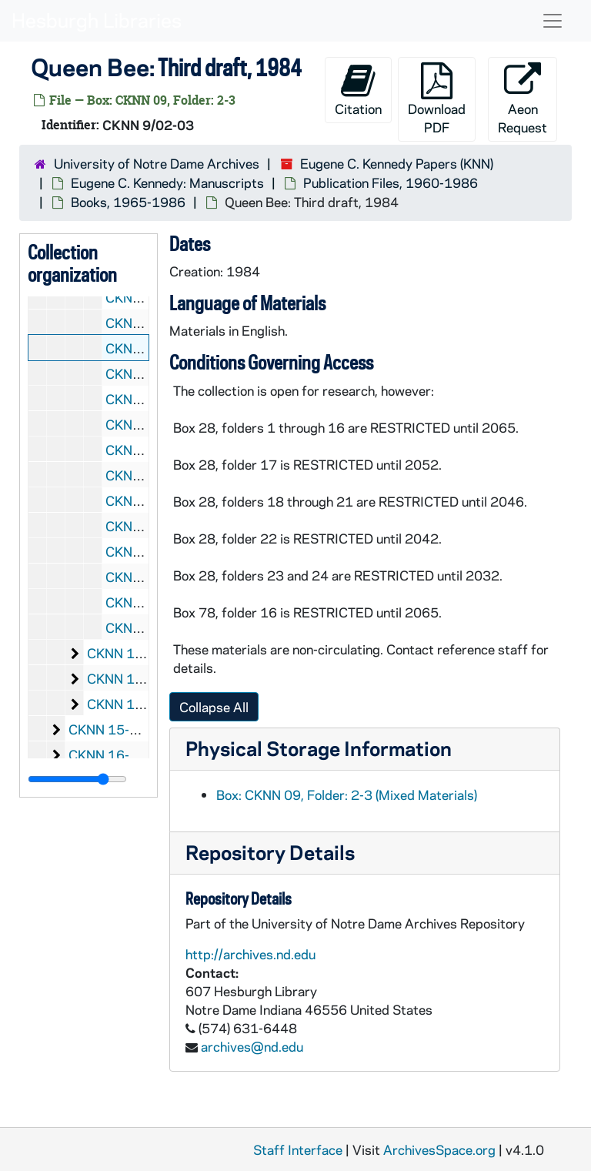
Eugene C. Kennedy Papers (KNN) (396, 163)
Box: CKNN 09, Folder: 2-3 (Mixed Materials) (346, 794)
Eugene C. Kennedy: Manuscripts (167, 182)
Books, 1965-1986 (128, 201)
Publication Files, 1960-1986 (390, 182)
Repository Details (270, 852)
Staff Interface (297, 1149)
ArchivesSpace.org (439, 1149)
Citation (358, 89)
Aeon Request (522, 99)
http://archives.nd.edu (250, 953)
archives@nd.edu (252, 1046)
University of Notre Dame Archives (156, 163)
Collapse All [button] (214, 706)
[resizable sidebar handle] (77, 779)
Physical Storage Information (318, 748)
